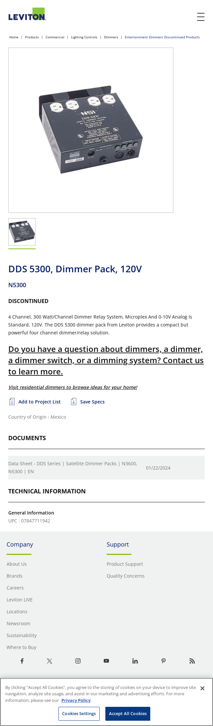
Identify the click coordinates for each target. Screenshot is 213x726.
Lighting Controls (84, 37)
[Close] (202, 688)
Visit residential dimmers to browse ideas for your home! (72, 387)
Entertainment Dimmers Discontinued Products (162, 37)
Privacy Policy (75, 700)
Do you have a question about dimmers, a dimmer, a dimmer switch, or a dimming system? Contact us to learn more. (106, 360)
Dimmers (111, 37)
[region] (106, 702)
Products (32, 37)
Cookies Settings (79, 713)
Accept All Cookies (128, 713)
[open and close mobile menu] (201, 17)
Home (13, 37)
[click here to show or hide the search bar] (187, 17)
